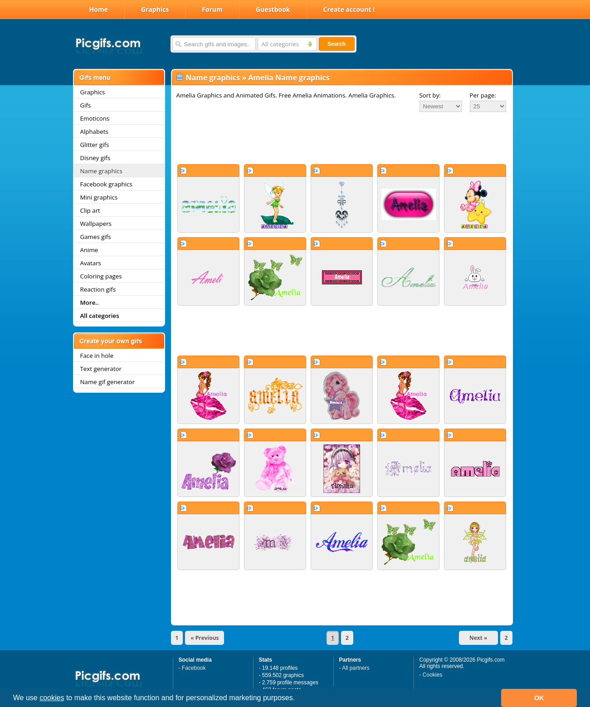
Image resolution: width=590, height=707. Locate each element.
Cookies (432, 675)
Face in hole (97, 355)
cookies (51, 698)
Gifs (85, 105)
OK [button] (539, 698)
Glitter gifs (94, 145)
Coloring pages (101, 276)
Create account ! (349, 9)
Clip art (90, 210)
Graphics (155, 9)
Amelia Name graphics (288, 78)
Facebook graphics (106, 184)
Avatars (90, 263)
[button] (298, 698)
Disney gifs (95, 158)
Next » (478, 638)
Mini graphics (99, 197)
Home (98, 9)
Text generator (101, 369)
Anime (89, 250)
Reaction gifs (98, 289)
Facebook (194, 668)
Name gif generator (107, 382)
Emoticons (95, 118)
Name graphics (101, 171)
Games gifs (95, 237)
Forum (212, 9)
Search (336, 44)
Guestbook (273, 9)
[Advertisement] (342, 137)
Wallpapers (96, 223)
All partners (356, 668)
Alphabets (94, 131)
